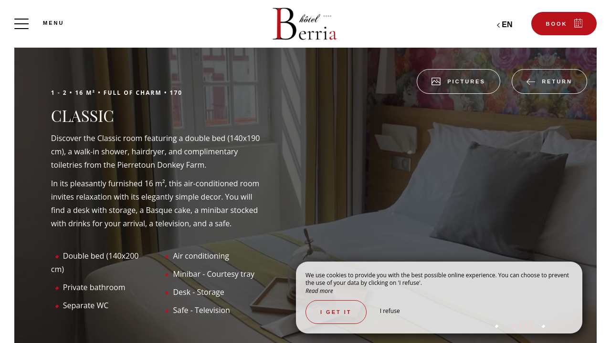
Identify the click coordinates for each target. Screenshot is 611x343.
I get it (336, 312)
